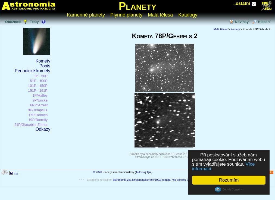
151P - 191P (38, 90)
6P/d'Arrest (39, 105)
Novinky (242, 22)
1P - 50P (41, 76)
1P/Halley (40, 95)
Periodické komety (32, 70)
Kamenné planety (86, 15)
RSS (270, 172)
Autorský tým (144, 172)
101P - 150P (38, 86)
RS (16, 173)
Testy (34, 22)
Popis (44, 66)
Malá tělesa (160, 15)
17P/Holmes (38, 115)
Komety (43, 61)
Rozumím (229, 180)
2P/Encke (40, 100)
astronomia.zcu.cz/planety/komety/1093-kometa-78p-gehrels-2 (150, 179)
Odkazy (43, 129)
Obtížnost (13, 22)
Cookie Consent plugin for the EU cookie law (228, 189)
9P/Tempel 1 (38, 110)
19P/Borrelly (38, 120)
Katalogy (187, 15)
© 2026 (97, 172)
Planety (138, 6)
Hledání (264, 22)
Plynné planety (126, 15)
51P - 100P (39, 81)
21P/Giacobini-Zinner (31, 125)
